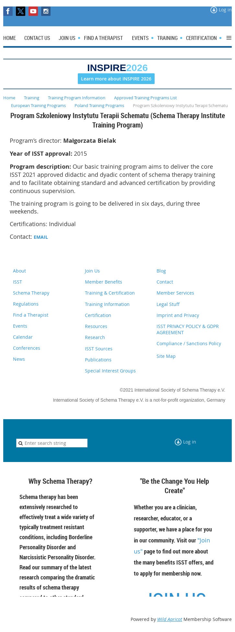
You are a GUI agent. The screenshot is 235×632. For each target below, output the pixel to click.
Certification (98, 315)
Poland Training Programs (99, 105)
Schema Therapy (31, 293)
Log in (225, 9)
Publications (98, 360)
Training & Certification (110, 293)
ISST (17, 282)
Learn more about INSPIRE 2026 (116, 79)
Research (95, 337)
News (19, 359)
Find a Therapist (30, 315)
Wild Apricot (169, 619)
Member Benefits (103, 282)
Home (9, 98)
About (19, 271)
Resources (96, 326)
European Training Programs (38, 105)
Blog (161, 271)
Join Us (92, 271)
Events (20, 326)
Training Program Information (76, 98)
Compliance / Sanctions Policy (189, 343)
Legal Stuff (168, 304)
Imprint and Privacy (178, 315)
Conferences (26, 348)
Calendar (23, 337)
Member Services (175, 293)
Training (31, 98)
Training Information (107, 304)
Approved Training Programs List (145, 98)
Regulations (26, 304)
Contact (165, 282)
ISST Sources (98, 349)
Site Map (166, 356)
